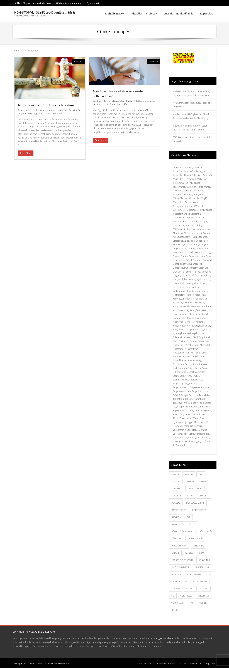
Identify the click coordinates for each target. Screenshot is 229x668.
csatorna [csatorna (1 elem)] (176, 495)
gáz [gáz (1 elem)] (188, 516)
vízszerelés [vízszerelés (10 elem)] (186, 595)
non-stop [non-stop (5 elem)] (176, 573)
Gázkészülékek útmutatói (68, 3)
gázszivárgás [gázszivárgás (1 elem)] (196, 537)
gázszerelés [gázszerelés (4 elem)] (205, 530)
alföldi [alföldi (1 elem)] (175, 473)
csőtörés (76, 109)
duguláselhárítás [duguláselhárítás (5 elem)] (195, 502)
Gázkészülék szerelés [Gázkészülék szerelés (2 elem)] (182, 530)
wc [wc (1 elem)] (192, 602)
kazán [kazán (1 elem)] (201, 552)
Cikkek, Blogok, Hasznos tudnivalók (33, 3)
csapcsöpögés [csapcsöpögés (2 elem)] (195, 487)
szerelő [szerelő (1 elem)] (190, 588)
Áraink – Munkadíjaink (190, 662)
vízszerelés (46, 112)
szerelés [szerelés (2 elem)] (175, 588)
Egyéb (32, 109)
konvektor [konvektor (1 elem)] (204, 559)
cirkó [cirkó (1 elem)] (203, 480)
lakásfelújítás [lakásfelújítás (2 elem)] (202, 566)
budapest (42, 109)
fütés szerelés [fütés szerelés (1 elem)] (178, 509)
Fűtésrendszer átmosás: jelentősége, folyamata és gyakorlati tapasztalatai (191, 92)
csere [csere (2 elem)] (190, 495)
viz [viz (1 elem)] (172, 595)
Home (16, 49)
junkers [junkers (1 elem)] (175, 552)
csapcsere (52, 109)
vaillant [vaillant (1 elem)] (204, 588)
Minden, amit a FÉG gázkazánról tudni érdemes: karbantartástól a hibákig (192, 115)
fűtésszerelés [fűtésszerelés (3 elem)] (199, 509)
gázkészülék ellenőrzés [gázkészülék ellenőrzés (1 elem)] (183, 523)
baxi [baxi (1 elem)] (201, 473)
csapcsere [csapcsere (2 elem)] (176, 487)
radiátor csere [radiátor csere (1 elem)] (179, 580)
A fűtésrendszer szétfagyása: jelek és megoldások (191, 103)
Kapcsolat (210, 662)
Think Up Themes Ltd (36, 662)
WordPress (65, 662)
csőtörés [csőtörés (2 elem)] (204, 495)
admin (24, 109)
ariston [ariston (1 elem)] (189, 473)
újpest (37, 112)
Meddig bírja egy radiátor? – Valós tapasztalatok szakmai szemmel (190, 126)
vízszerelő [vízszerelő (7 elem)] (203, 595)
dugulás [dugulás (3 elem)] (175, 502)
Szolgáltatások (146, 662)
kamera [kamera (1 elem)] (189, 552)
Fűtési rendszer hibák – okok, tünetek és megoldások (193, 138)
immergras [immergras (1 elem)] (198, 545)
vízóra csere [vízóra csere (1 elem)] (177, 602)
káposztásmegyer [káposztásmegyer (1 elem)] (180, 566)
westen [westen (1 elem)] (203, 602)
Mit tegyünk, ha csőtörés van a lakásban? (46, 104)
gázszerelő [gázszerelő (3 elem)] (177, 537)
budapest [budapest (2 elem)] (189, 480)
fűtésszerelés (142, 100)
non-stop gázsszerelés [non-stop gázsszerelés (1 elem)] (199, 573)
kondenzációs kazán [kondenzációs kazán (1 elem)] (182, 559)
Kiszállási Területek (166, 662)
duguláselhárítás (25, 112)
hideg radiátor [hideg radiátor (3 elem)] (179, 545)
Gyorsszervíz (93, 3)
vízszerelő (57, 112)
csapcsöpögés (64, 109)
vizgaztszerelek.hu (165, 637)
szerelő (105, 103)
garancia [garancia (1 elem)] (176, 516)
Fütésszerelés (117, 100)
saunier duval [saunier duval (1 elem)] (200, 580)
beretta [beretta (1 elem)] (175, 480)
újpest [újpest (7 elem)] (174, 609)
